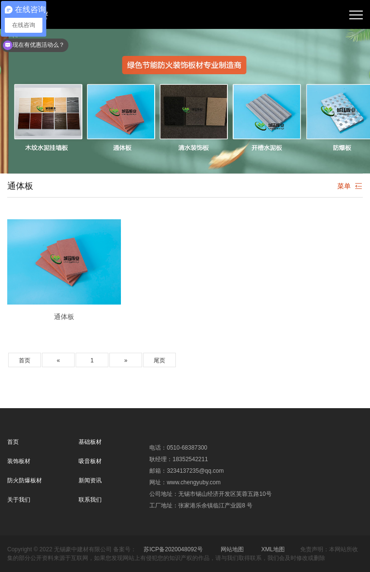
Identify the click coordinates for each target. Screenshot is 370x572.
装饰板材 (18, 461)
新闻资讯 (90, 480)
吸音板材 (90, 461)
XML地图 (273, 549)
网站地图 (232, 549)
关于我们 (18, 499)
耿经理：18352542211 (178, 459)
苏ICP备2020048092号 (173, 549)
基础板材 (90, 442)
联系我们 (90, 499)
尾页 (159, 360)
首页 (24, 360)
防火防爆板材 (24, 480)
